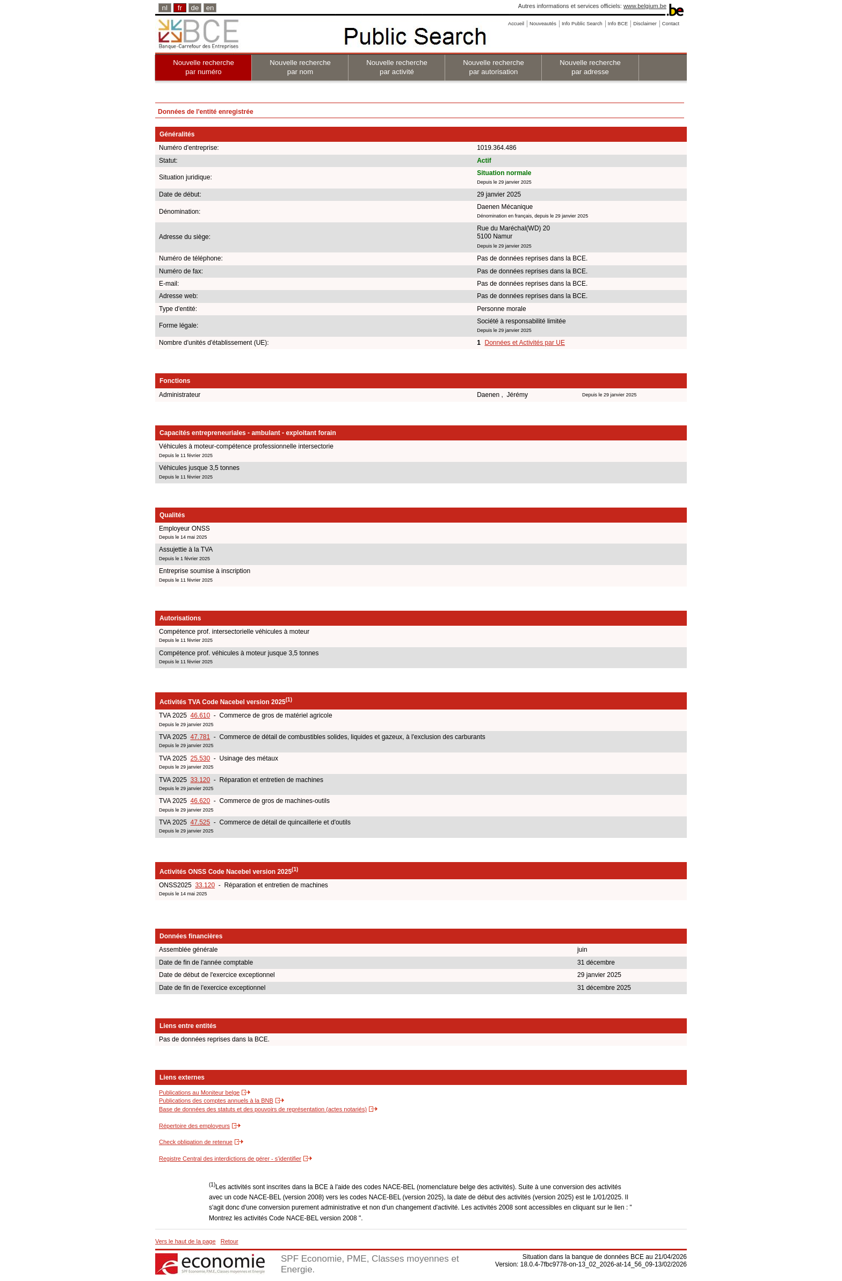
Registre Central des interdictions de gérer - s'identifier (230, 1158)
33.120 (200, 780)
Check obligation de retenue (196, 1142)
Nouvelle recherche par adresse (590, 67)
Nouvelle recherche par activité (396, 67)
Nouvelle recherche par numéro (203, 67)
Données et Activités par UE (525, 342)
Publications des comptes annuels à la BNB (216, 1100)
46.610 (200, 715)
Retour (229, 1241)
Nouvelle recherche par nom (300, 67)
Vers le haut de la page (185, 1241)
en (210, 8)
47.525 (200, 822)
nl (165, 8)
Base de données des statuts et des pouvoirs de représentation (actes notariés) (263, 1109)
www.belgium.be (644, 6)
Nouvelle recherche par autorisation (493, 67)
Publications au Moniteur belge (199, 1092)
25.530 (200, 758)
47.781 (200, 737)
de (195, 8)
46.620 (200, 801)
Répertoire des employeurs (194, 1126)
